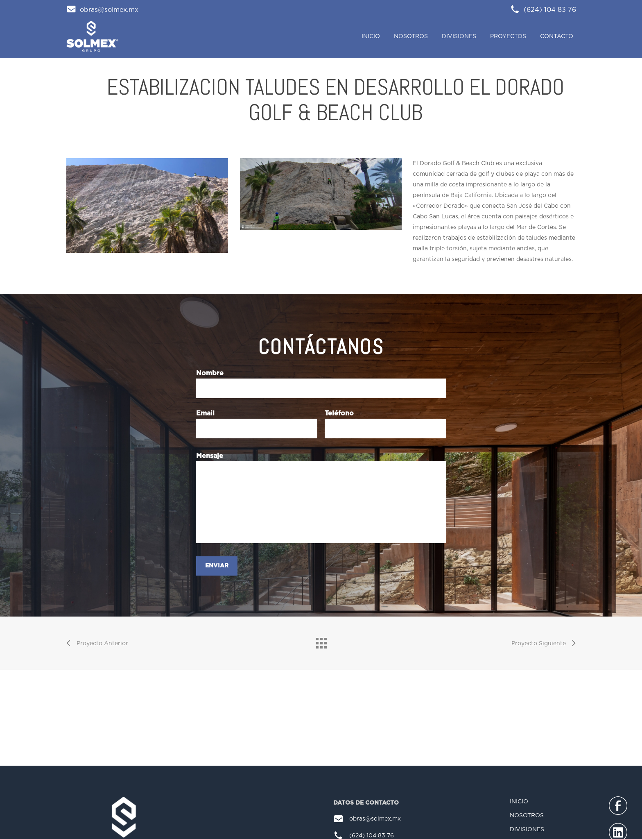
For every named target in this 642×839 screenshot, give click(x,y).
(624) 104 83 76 (543, 10)
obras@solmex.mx (102, 10)
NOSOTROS (527, 816)
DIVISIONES (527, 830)
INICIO (519, 802)
